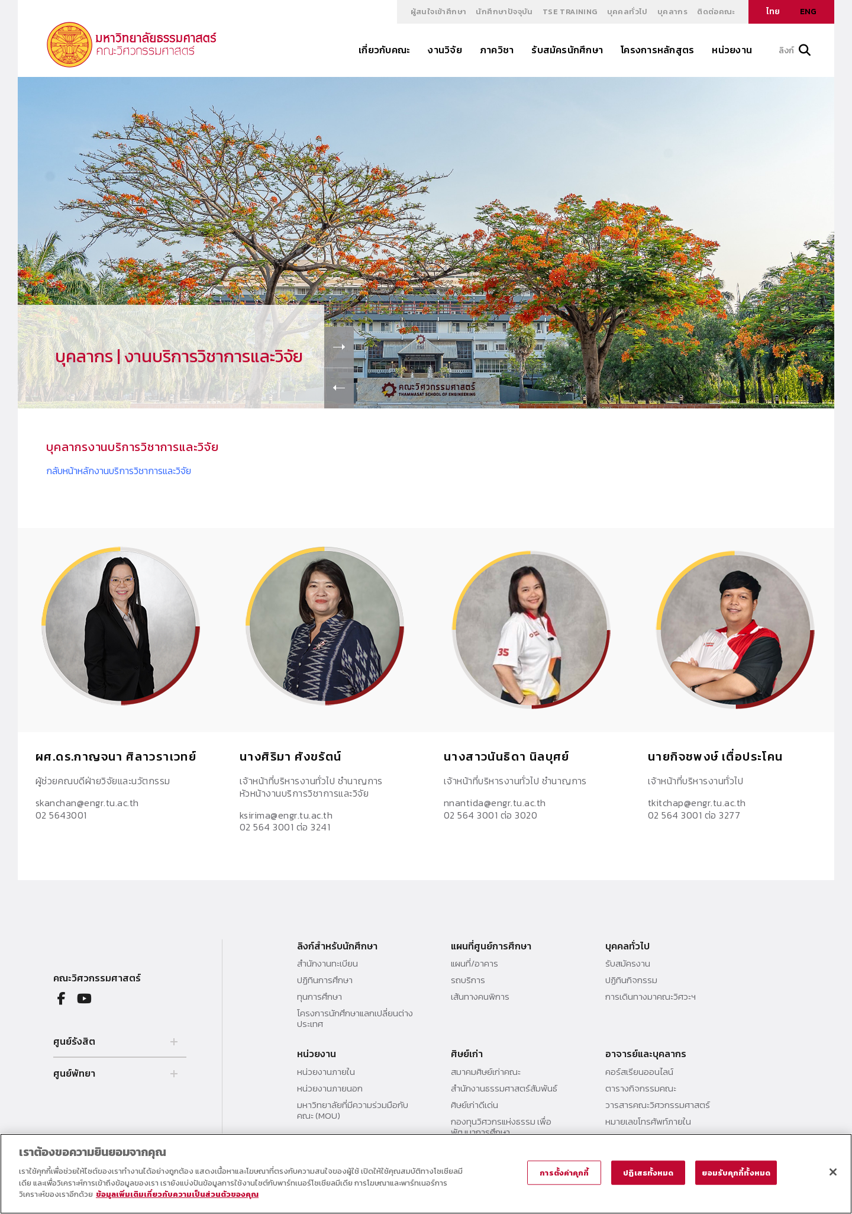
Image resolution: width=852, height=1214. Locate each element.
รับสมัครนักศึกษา (567, 50)
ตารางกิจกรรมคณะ (640, 1088)
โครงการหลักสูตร (657, 50)
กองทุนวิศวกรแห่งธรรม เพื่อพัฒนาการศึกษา (501, 1127)
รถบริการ (468, 980)
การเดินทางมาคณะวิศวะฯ (650, 996)
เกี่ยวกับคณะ (384, 50)
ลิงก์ (795, 50)
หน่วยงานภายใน (326, 1072)
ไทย (773, 11)
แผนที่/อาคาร (474, 963)
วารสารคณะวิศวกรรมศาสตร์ (657, 1105)
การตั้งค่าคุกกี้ (564, 1172)
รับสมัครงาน (627, 963)
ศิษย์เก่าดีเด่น (474, 1105)
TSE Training (570, 11)
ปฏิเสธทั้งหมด (648, 1172)
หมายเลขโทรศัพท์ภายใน (648, 1121)
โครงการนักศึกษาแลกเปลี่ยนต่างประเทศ (355, 1018)
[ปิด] (833, 1172)
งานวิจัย (445, 50)
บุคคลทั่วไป (627, 11)
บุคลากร (672, 11)
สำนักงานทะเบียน (327, 963)
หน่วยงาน (732, 50)
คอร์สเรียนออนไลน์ (639, 1072)
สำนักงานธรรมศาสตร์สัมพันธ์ (504, 1088)
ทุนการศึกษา (319, 996)
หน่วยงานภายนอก (330, 1088)
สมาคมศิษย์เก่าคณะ (486, 1072)
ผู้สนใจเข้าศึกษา (439, 11)
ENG (808, 11)
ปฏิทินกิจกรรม (631, 980)
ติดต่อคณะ (716, 11)
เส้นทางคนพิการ (480, 996)
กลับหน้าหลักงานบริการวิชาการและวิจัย (118, 470)
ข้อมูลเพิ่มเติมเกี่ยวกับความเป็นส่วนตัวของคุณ (177, 1194)
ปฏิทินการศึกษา (325, 980)
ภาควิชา (497, 50)
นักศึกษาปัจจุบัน (504, 11)
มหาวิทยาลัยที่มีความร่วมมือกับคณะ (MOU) (352, 1110)
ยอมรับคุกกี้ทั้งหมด (736, 1172)
